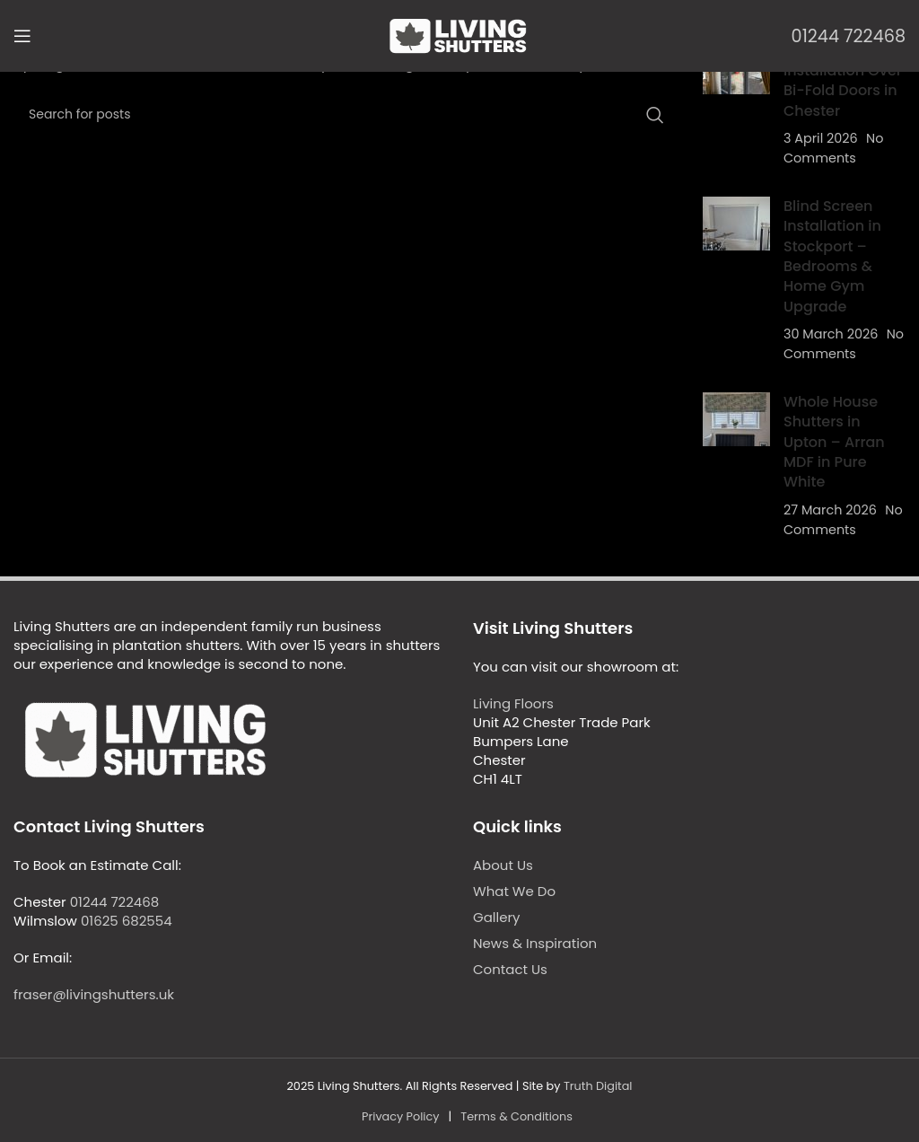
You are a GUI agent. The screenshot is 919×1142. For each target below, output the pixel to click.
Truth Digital (598, 1086)
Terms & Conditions (516, 1116)
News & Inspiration (535, 943)
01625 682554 (126, 920)
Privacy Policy (400, 1116)
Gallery (497, 917)
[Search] (344, 115)
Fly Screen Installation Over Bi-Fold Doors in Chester (842, 80)
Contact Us (510, 969)
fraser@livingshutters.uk (93, 994)
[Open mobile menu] (22, 36)
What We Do (514, 891)
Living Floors (513, 703)
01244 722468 (849, 36)
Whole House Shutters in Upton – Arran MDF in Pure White (834, 442)
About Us (503, 865)
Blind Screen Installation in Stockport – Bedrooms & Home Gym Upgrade (832, 256)
